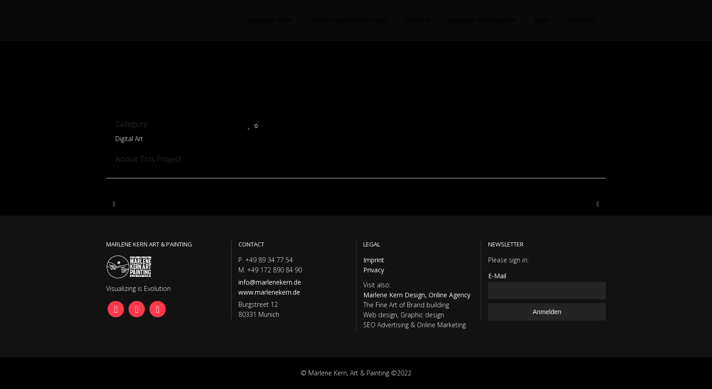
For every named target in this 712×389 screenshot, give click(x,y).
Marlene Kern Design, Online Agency (416, 295)
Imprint (373, 260)
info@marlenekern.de (269, 282)
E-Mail (497, 275)
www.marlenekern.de (269, 292)
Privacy (373, 270)
